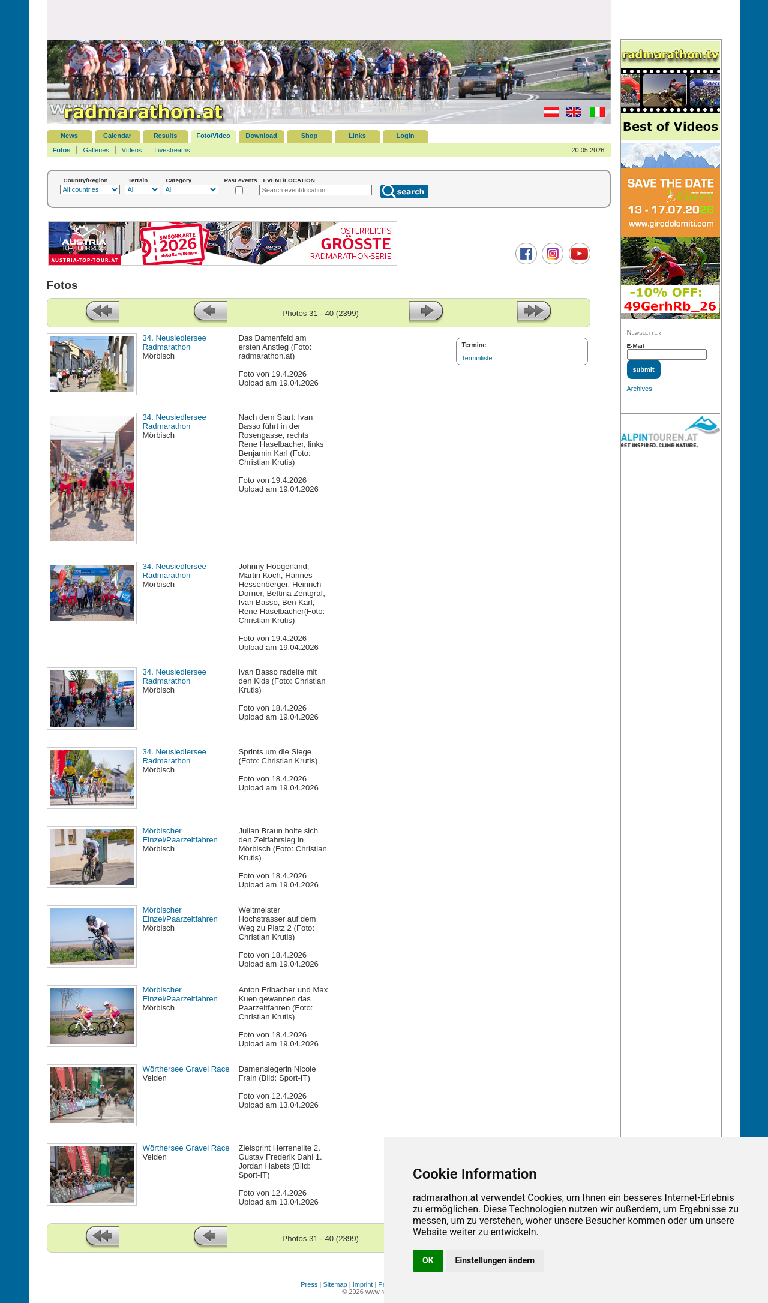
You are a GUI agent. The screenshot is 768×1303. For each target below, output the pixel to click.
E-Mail (635, 345)
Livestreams (172, 150)
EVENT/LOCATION (289, 180)
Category (179, 180)
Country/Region (86, 180)
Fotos (62, 150)
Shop (309, 135)
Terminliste (477, 358)
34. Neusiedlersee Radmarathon (174, 342)
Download (261, 135)
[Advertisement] (328, 19)
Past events (240, 180)
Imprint (363, 1284)
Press (309, 1284)
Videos (132, 150)
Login (406, 135)
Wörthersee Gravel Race (186, 1068)
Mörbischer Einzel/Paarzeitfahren (180, 835)
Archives (639, 388)
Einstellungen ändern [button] (495, 1260)
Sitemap (335, 1284)
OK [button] (428, 1260)
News (69, 135)
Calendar (117, 135)
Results (166, 135)
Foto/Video (213, 135)
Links (357, 135)
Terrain (138, 180)
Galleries (96, 150)
